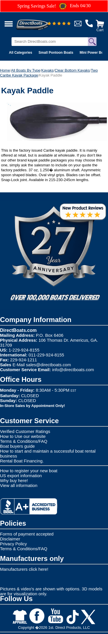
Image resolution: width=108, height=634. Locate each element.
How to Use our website (23, 436)
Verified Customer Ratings (25, 431)
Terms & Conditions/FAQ (23, 441)
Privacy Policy (13, 543)
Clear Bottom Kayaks (72, 70)
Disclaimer (10, 538)
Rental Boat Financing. (22, 460)
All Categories (20, 53)
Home (5, 70)
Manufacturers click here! (24, 569)
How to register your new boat (28, 470)
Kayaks (47, 70)
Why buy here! (14, 480)
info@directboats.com (73, 369)
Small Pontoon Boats (56, 53)
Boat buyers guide (17, 446)
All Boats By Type (25, 70)
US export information (21, 475)
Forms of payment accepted (27, 533)
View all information (18, 485)
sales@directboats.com (48, 364)
